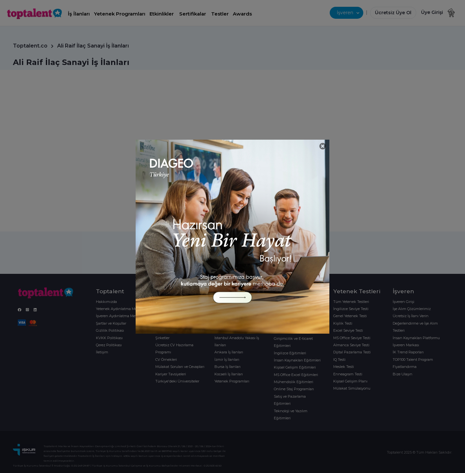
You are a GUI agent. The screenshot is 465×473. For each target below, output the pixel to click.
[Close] (322, 146)
